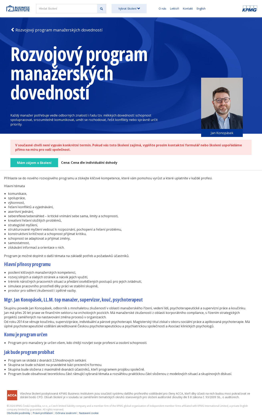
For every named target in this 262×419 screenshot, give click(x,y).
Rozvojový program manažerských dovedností (56, 30)
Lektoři (174, 8)
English (201, 8)
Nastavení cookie (89, 413)
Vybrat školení (129, 8)
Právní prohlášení (43, 413)
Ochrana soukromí (66, 413)
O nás (162, 8)
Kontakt (188, 8)
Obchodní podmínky (18, 413)
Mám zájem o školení (34, 163)
